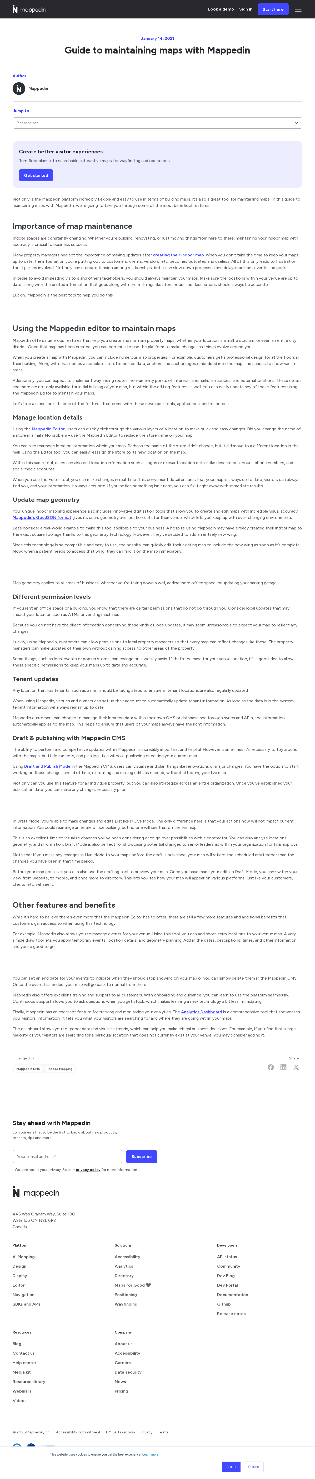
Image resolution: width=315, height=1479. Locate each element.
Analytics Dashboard (201, 1011)
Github (224, 1304)
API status (227, 1256)
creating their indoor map (178, 254)
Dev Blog (226, 1275)
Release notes (231, 1313)
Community (228, 1266)
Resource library (29, 1381)
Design (19, 1266)
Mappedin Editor (48, 428)
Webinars (22, 1391)
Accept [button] (231, 1467)
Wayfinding (126, 1304)
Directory (124, 1275)
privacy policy (88, 1169)
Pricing (121, 1391)
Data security (128, 1372)
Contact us (24, 1353)
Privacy (146, 1432)
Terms (163, 1432)
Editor (19, 1285)
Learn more (150, 1454)
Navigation (23, 1294)
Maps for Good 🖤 (133, 1285)
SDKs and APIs (27, 1304)
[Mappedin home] (29, 11)
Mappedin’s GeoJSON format (42, 517)
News (120, 1381)
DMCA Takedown (120, 1432)
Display (20, 1275)
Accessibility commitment (78, 1432)
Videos (20, 1400)
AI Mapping (24, 1256)
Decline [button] (253, 1467)
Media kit (22, 1372)
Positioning (126, 1294)
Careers (123, 1362)
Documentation (232, 1294)
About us (124, 1343)
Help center (24, 1362)
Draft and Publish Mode (48, 766)
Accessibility (127, 1256)
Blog (17, 1343)
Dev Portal (227, 1285)
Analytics (124, 1266)
